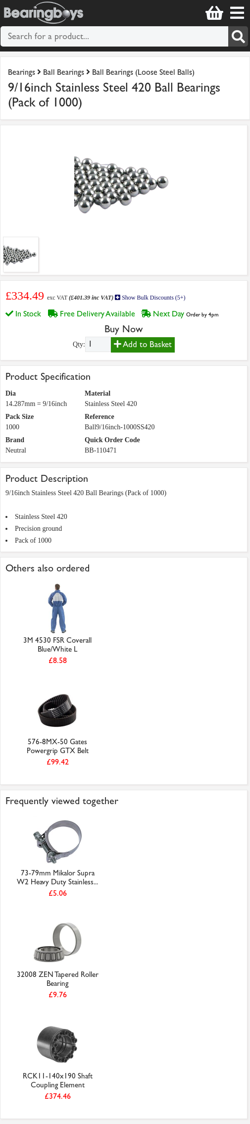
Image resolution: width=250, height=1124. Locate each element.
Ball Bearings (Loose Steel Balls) (143, 72)
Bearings (21, 72)
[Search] (238, 36)
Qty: (79, 344)
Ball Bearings (63, 72)
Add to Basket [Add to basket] (143, 344)
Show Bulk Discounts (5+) (150, 297)
